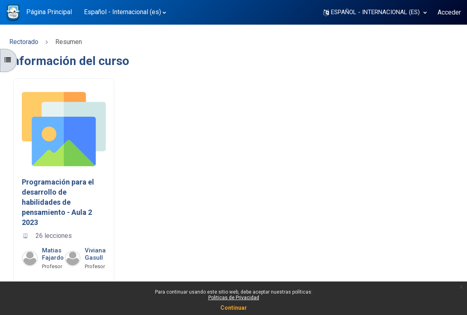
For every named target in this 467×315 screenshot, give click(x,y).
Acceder (449, 12)
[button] (375, 12)
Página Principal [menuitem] (49, 12)
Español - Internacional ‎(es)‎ (122, 12)
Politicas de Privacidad (233, 297)
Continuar (233, 307)
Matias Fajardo (53, 254)
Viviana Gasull (95, 254)
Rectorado (23, 42)
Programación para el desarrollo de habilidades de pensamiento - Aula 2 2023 (58, 202)
